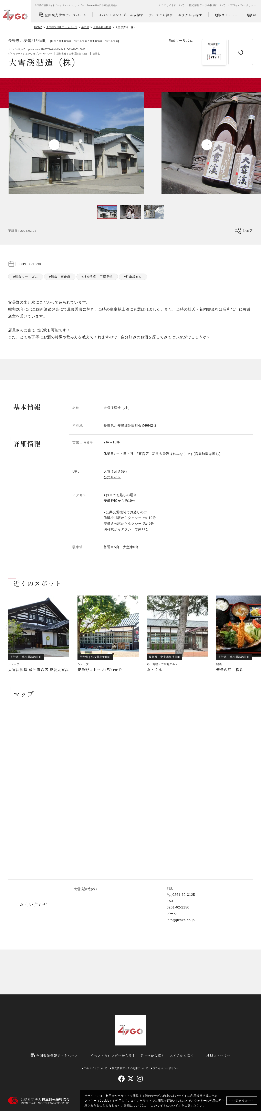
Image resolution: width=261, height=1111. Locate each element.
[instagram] (139, 1078)
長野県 (85, 27)
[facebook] (121, 1078)
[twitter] (130, 1078)
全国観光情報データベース (62, 14)
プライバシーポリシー (243, 5)
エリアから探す (190, 14)
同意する (241, 1101)
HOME (38, 27)
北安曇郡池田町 (102, 27)
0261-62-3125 (184, 894)
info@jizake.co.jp (181, 920)
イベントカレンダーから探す (121, 14)
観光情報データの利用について (207, 5)
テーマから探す (161, 14)
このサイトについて (164, 1105)
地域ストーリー (227, 14)
